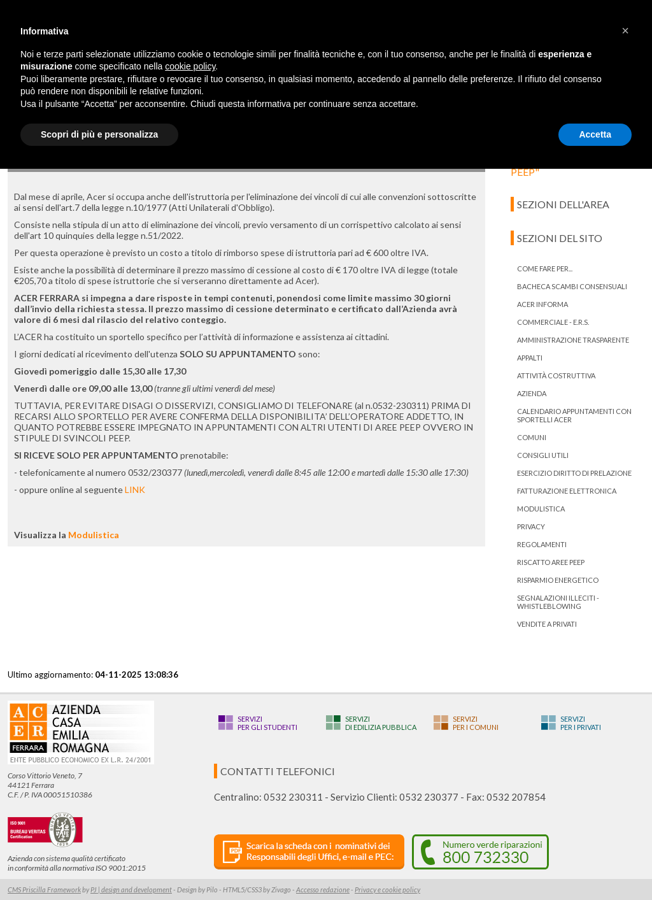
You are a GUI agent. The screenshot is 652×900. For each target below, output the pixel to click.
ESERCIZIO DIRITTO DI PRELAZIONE (574, 473)
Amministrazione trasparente (573, 340)
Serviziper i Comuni (476, 723)
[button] (625, 30)
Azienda (531, 393)
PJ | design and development (131, 889)
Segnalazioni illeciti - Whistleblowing (558, 602)
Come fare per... (544, 268)
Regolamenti (542, 544)
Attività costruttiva (556, 375)
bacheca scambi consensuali (572, 286)
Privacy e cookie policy (387, 889)
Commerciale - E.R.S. (553, 322)
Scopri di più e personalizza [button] (99, 134)
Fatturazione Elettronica (566, 491)
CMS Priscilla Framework (44, 889)
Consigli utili (543, 455)
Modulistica (93, 534)
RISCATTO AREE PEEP (551, 562)
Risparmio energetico (558, 580)
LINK (135, 489)
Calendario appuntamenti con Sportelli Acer (574, 415)
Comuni (531, 437)
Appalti (529, 358)
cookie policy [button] (190, 66)
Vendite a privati (547, 624)
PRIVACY (531, 526)
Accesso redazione (323, 889)
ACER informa (542, 304)
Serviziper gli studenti (267, 723)
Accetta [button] (595, 134)
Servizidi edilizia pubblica (380, 723)
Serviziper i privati (580, 723)
